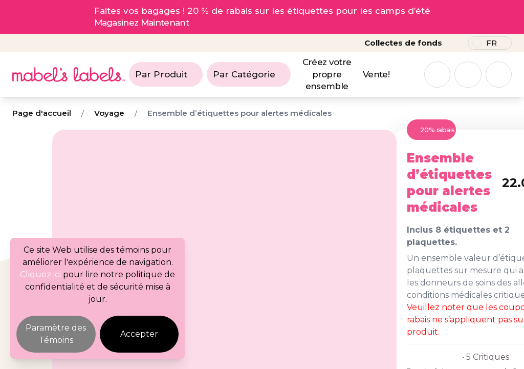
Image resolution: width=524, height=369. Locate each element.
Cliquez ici (40, 274)
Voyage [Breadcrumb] (109, 113)
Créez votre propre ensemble (327, 74)
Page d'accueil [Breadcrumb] (41, 113)
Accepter (139, 334)
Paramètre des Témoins (56, 334)
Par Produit (165, 74)
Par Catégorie (249, 74)
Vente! (376, 74)
